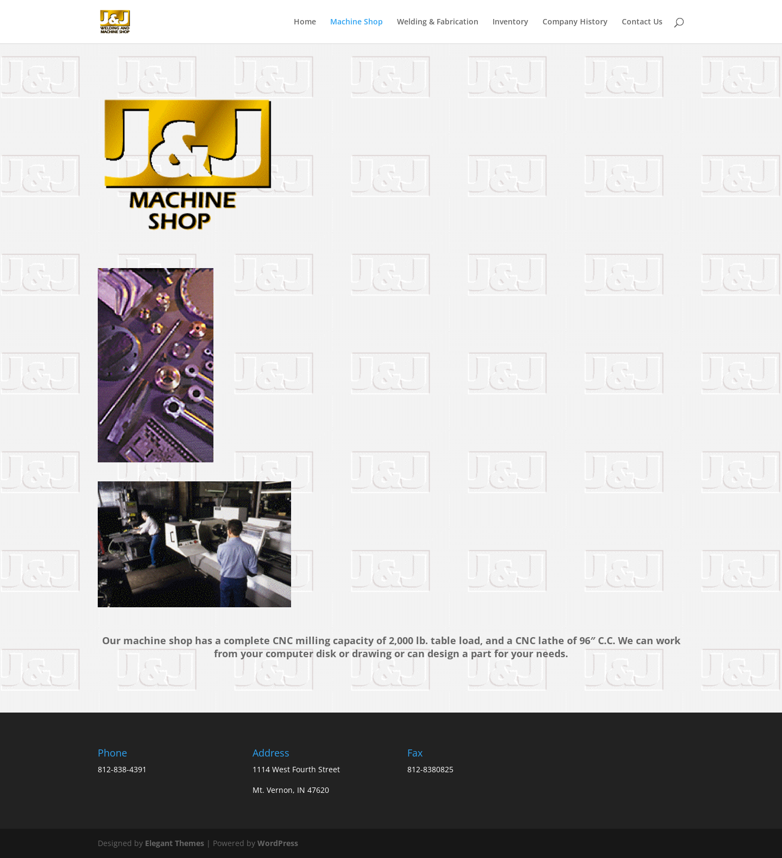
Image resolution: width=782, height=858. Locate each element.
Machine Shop (356, 22)
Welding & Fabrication (437, 22)
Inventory (510, 22)
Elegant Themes (174, 843)
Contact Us (642, 22)
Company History (575, 22)
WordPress (277, 843)
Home (305, 22)
